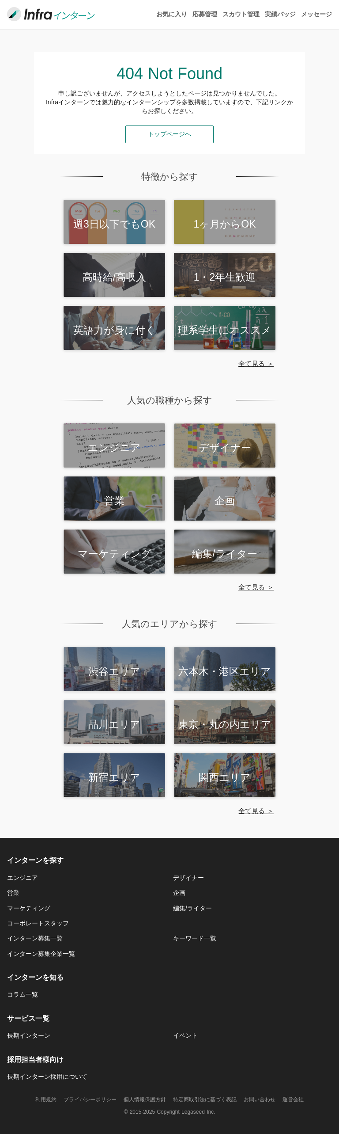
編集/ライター (192, 908)
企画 (179, 892)
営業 (13, 892)
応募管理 (204, 14)
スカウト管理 (241, 14)
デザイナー (188, 877)
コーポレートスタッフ (38, 923)
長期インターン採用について (47, 1076)
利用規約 (45, 1099)
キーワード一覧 (194, 938)
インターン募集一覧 (35, 938)
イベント (185, 1035)
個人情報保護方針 (145, 1099)
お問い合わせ (259, 1099)
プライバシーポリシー (90, 1099)
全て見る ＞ (256, 363)
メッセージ (316, 14)
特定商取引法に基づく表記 (205, 1099)
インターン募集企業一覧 (41, 953)
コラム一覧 (22, 994)
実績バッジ (280, 14)
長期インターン (28, 1035)
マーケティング (28, 908)
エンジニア (22, 877)
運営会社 (293, 1099)
